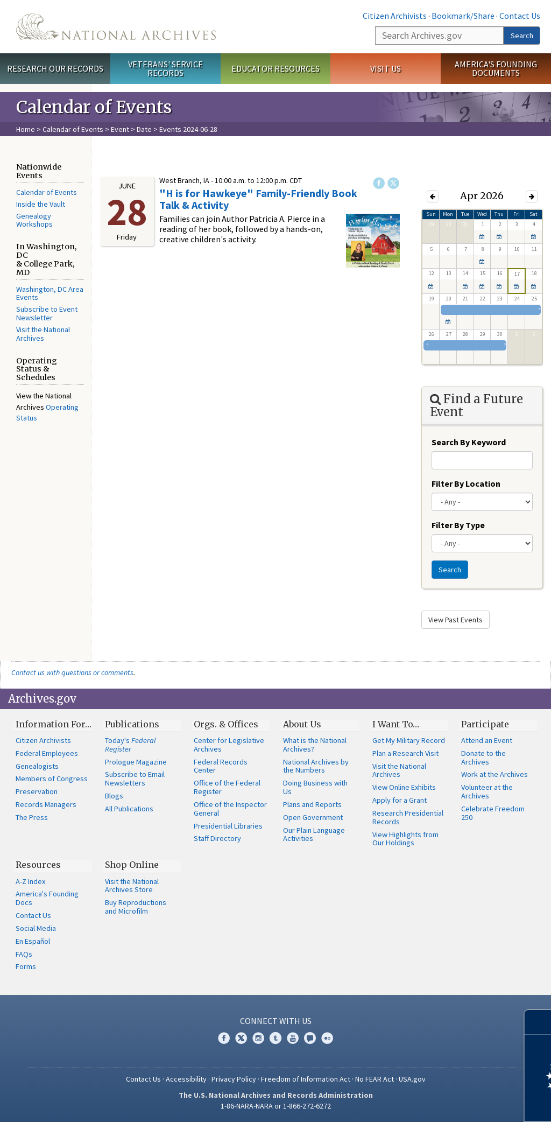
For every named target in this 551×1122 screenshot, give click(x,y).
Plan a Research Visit (405, 753)
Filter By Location (466, 483)
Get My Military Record (408, 740)
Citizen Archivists (395, 15)
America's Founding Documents (496, 69)
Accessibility (186, 1079)
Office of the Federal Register (227, 787)
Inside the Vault (40, 204)
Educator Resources (275, 68)
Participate (485, 724)
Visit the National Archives (43, 334)
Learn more (455, 1102)
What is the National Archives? (315, 744)
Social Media (36, 928)
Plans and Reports (312, 804)
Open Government (313, 817)
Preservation (37, 791)
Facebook (378, 183)
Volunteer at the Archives (487, 791)
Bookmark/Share (463, 15)
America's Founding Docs (47, 898)
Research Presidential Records (407, 817)
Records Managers (46, 804)
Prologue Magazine (136, 762)
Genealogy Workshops (34, 220)
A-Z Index (30, 881)
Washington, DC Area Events (49, 293)
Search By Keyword (469, 442)
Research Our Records (55, 68)
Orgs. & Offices (226, 724)
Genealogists (37, 766)
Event (120, 129)
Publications (132, 724)
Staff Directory (217, 838)
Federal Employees (47, 753)
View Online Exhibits (404, 787)
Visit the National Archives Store (132, 885)
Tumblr (275, 1038)
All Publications (129, 809)
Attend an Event (486, 740)
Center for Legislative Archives (229, 744)
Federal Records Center (221, 766)
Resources (38, 864)
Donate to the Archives (483, 757)
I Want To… (395, 724)
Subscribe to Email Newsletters (135, 778)
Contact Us (519, 15)
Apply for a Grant (399, 800)
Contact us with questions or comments (72, 672)
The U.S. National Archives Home (116, 26)
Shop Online (132, 864)
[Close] (538, 1022)
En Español (33, 941)
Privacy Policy (233, 1079)
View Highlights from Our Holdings (405, 839)
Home (25, 129)
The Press (32, 817)
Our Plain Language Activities (314, 834)
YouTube (292, 1038)
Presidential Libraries (228, 826)
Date (144, 129)
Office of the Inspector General (230, 809)
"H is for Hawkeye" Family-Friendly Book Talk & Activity (258, 199)
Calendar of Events (73, 129)
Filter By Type (458, 525)
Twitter (393, 183)
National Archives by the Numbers (316, 766)
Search (522, 35)
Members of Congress (52, 778)
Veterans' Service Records (165, 69)
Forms (26, 966)
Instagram (258, 1038)
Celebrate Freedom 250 (493, 813)
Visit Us (385, 68)
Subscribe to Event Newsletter (46, 313)
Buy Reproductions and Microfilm (135, 906)
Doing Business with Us (315, 787)
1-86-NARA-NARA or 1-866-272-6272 (276, 1106)
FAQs (24, 954)
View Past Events (455, 620)
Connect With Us (276, 1020)
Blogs (114, 796)
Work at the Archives (494, 774)
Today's (130, 744)
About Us (302, 724)
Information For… (53, 724)
